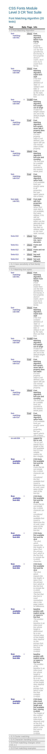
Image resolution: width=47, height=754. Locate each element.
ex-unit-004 (15, 438)
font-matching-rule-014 (16, 176)
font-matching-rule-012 (16, 153)
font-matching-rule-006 (16, 71)
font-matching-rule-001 (16, 36)
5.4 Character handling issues (24, 740)
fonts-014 (14, 259)
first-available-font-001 (16, 461)
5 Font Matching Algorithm (22, 30)
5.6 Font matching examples (23, 748)
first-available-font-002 (16, 498)
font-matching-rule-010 (16, 122)
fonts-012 (14, 250)
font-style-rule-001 (15, 200)
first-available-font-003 (16, 535)
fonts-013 (14, 254)
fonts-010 (14, 236)
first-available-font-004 (16, 566)
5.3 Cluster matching (20, 736)
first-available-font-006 (16, 656)
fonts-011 (14, 245)
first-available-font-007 (16, 701)
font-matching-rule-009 (16, 102)
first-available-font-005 (16, 611)
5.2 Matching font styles (21, 270)
